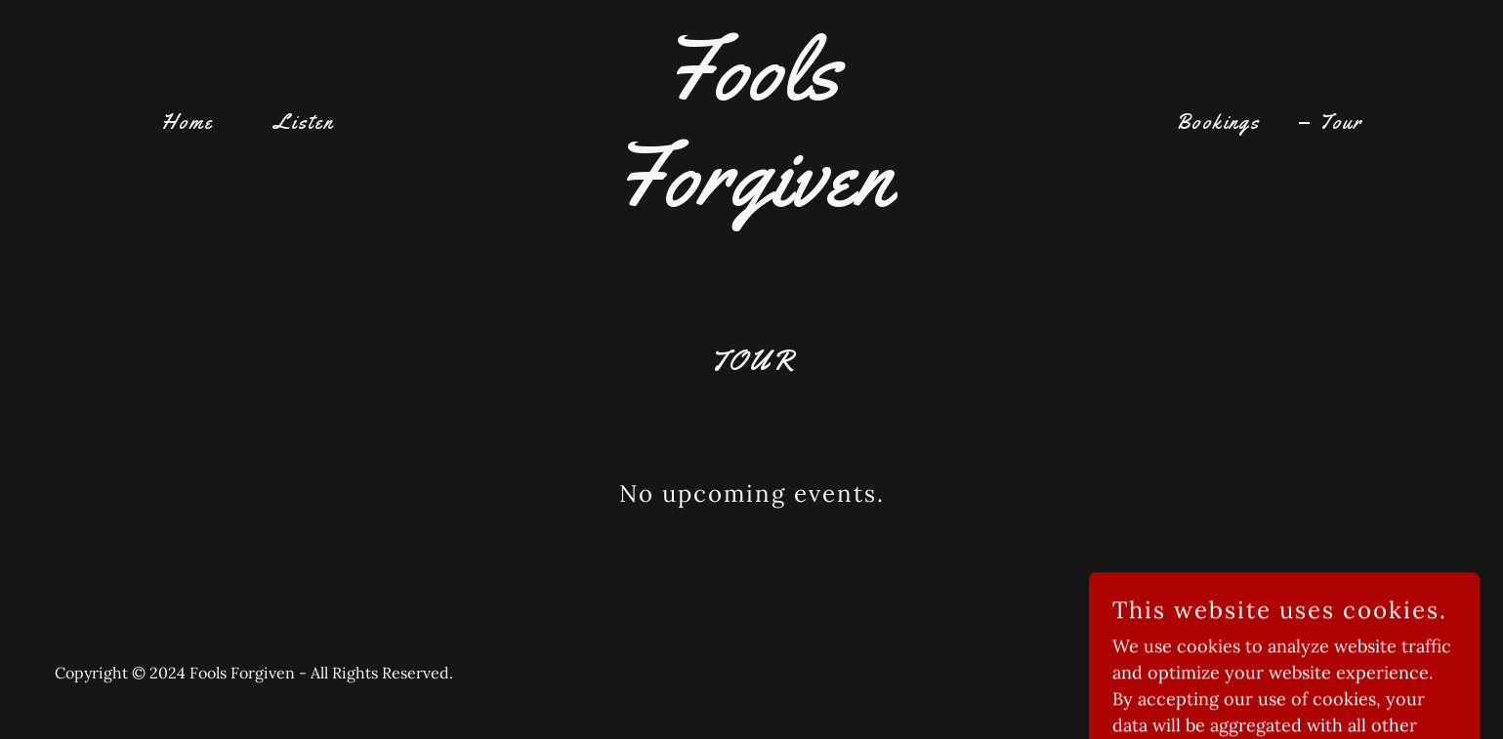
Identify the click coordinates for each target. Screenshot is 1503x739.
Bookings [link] (1218, 122)
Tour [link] (1340, 122)
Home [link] (187, 122)
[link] (751, 198)
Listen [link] (303, 122)
